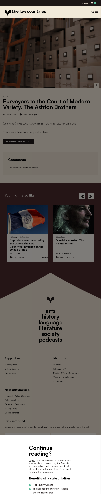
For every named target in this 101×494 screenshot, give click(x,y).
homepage (47, 472)
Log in (32, 460)
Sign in (85, 3)
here (67, 469)
